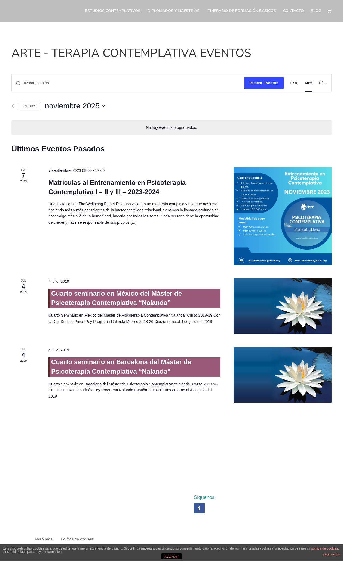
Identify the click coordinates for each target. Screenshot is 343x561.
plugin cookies (331, 554)
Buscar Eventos (264, 83)
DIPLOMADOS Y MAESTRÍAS (174, 11)
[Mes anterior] (12, 106)
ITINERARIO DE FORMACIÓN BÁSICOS (241, 11)
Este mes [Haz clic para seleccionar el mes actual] (29, 106)
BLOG (316, 11)
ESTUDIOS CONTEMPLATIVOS (112, 11)
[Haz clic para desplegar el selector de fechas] (75, 106)
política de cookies (324, 548)
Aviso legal (44, 539)
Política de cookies (77, 539)
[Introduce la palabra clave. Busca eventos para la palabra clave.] (128, 83)
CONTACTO (293, 11)
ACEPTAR (171, 556)
